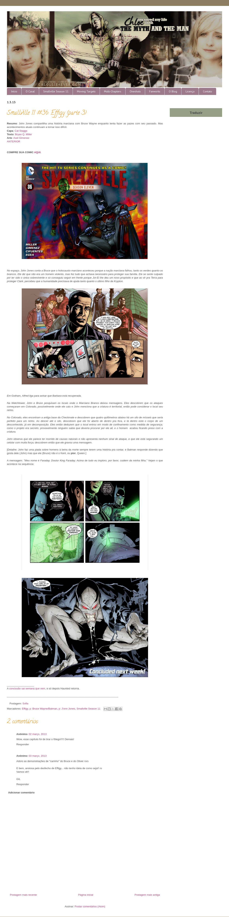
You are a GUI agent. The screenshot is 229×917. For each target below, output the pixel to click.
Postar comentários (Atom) (90, 906)
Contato (207, 91)
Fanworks (154, 91)
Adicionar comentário (21, 792)
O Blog (173, 91)
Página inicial (85, 894)
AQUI (37, 152)
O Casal (30, 91)
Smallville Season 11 (56, 91)
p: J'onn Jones (67, 708)
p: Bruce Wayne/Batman (43, 708)
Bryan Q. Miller (23, 134)
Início (14, 91)
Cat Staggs (21, 130)
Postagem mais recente (23, 894)
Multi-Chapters (112, 91)
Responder (22, 744)
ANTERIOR (13, 141)
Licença (190, 91)
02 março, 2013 (37, 734)
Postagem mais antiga (147, 894)
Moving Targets (86, 91)
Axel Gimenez (21, 137)
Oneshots (135, 91)
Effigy (25, 708)
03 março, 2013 (37, 755)
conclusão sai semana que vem (27, 688)
